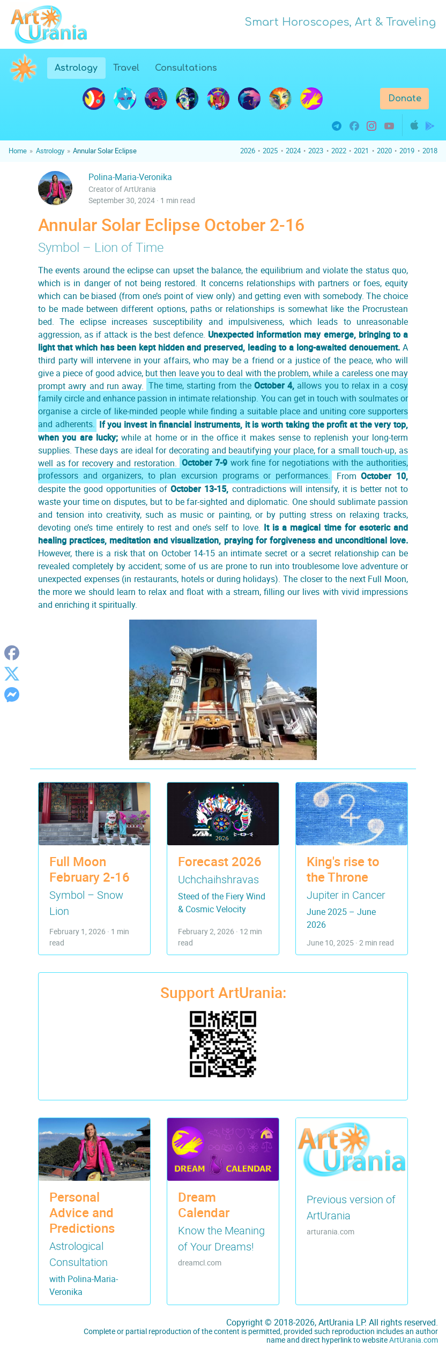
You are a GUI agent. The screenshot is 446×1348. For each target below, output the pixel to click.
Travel (126, 68)
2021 (361, 150)
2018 (429, 150)
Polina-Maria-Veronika (130, 177)
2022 (338, 150)
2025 (270, 150)
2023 (315, 150)
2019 (406, 150)
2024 (293, 150)
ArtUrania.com (413, 1340)
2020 (384, 150)
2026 (247, 150)
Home (18, 150)
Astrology (80, 67)
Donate (404, 98)
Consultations (186, 68)
